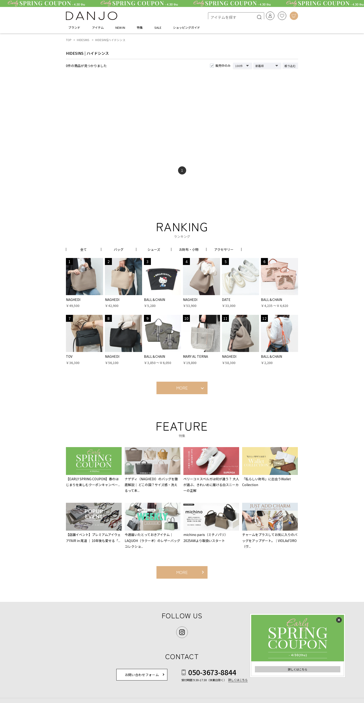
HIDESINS (83, 41)
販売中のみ (223, 67)
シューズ (153, 250)
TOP (69, 41)
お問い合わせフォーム (142, 676)
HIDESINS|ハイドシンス (110, 41)
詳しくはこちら (297, 669)
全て (83, 250)
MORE (182, 389)
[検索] (255, 16)
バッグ (119, 250)
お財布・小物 (188, 250)
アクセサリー (224, 250)
